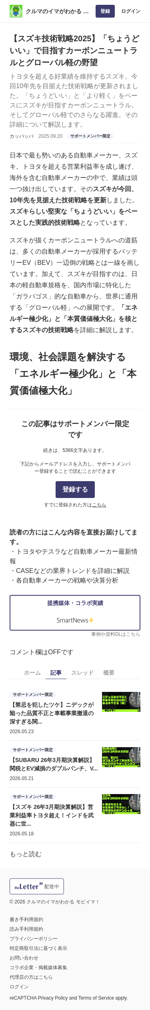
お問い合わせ (24, 958)
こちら (99, 505)
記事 (56, 672)
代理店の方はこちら (31, 977)
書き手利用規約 (26, 919)
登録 (105, 11)
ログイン (130, 11)
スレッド (82, 672)
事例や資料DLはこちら (115, 634)
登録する (75, 489)
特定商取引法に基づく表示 (38, 948)
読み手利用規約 (26, 929)
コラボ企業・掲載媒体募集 (38, 967)
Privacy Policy (53, 998)
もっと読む (26, 854)
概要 (108, 672)
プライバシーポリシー (34, 938)
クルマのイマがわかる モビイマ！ (57, 12)
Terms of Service (96, 998)
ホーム (32, 672)
